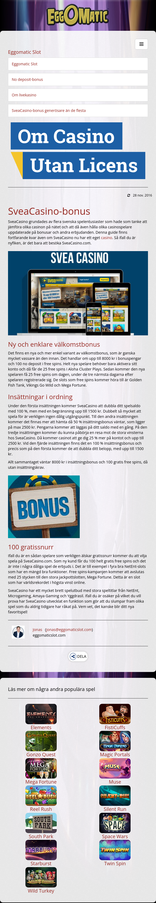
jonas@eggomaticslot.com (69, 629)
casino (106, 237)
